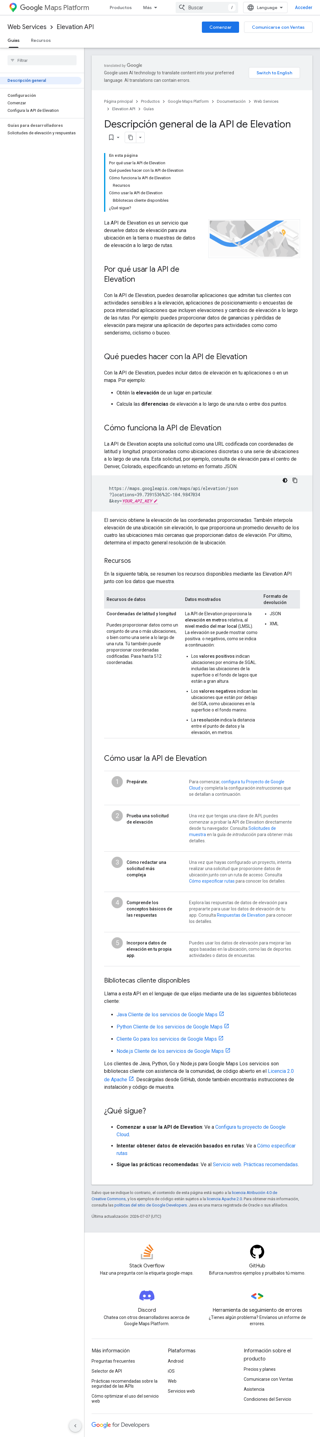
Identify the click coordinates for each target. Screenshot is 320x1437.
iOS (171, 1371)
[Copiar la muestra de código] (295, 480)
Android (175, 1361)
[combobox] (207, 7)
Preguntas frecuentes (113, 1361)
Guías (148, 109)
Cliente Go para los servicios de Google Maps (167, 1039)
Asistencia (254, 1389)
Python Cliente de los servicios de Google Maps (169, 1027)
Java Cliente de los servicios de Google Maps (167, 1015)
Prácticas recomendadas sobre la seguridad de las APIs (125, 1384)
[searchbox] (42, 60)
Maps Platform (54, 7)
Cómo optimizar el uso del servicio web (125, 1399)
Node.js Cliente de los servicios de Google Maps (170, 1051)
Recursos (41, 40)
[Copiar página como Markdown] (122, 137)
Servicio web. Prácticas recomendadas (255, 1164)
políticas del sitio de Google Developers (150, 1205)
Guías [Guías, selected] (14, 40)
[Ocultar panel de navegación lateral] (75, 1426)
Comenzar (220, 27)
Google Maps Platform (188, 101)
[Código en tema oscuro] (285, 480)
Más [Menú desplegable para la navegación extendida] (147, 7)
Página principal (118, 101)
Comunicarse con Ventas (278, 27)
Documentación (231, 101)
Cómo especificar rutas (212, 881)
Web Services (27, 27)
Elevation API (75, 27)
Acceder (303, 7)
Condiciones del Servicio (267, 1399)
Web (172, 1381)
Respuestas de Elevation (241, 915)
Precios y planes (260, 1369)
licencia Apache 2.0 (224, 1199)
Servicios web (181, 1391)
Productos (121, 7)
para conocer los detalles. (260, 881)
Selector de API (107, 1371)
